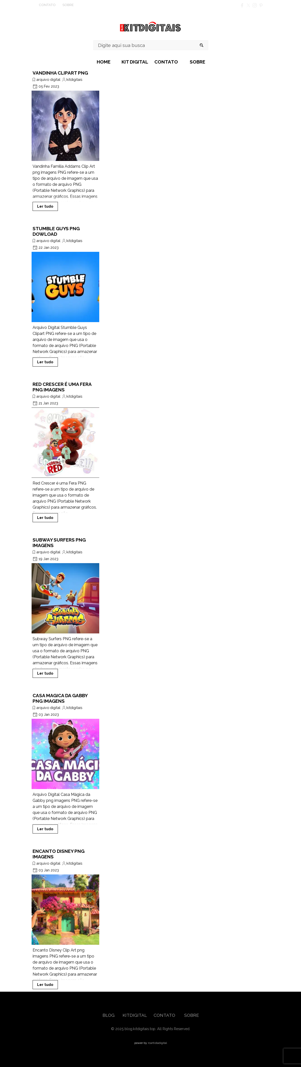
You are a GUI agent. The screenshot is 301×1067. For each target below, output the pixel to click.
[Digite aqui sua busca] (150, 45)
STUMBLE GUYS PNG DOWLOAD (56, 231)
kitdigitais (74, 79)
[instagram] (254, 5)
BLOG (109, 1015)
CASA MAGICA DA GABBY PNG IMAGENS (60, 698)
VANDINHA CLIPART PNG (60, 73)
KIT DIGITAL (135, 62)
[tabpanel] (56, 5)
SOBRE (197, 62)
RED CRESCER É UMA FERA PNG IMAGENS (62, 386)
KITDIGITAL (135, 1015)
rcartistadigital (157, 1043)
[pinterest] (260, 5)
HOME (104, 62)
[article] (65, 140)
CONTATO (166, 62)
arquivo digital (48, 79)
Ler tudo (45, 206)
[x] (248, 5)
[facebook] (242, 5)
